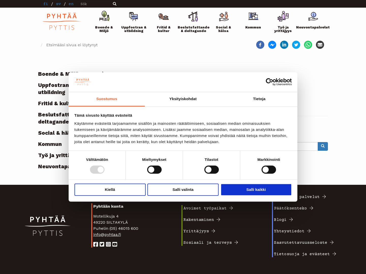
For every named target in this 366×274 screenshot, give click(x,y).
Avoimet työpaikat (205, 208)
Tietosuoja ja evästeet (302, 254)
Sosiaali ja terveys (208, 242)
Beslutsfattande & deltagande (194, 29)
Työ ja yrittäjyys (283, 29)
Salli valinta (183, 189)
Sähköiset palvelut (297, 197)
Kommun (253, 27)
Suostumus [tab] (106, 99)
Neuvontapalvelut (313, 27)
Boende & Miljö (104, 29)
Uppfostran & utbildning (133, 29)
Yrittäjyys (196, 231)
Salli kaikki (256, 189)
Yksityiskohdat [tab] (182, 99)
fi (45, 4)
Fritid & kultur (164, 29)
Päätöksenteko (290, 208)
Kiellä (110, 189)
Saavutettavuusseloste (300, 242)
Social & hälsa (223, 29)
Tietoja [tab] (259, 99)
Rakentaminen (199, 220)
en (71, 4)
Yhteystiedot (289, 231)
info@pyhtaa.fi (107, 234)
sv (58, 4)
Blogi (280, 220)
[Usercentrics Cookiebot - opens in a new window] (269, 82)
